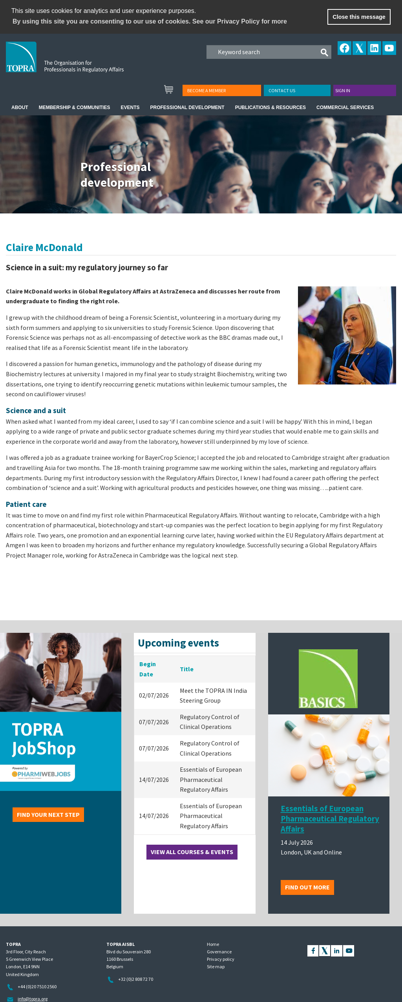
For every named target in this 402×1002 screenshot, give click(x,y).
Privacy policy (220, 959)
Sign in (342, 90)
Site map (216, 966)
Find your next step (48, 814)
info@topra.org (33, 999)
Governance (219, 952)
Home (213, 944)
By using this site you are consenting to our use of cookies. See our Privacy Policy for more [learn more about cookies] (150, 21)
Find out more (307, 887)
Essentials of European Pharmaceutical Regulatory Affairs (330, 818)
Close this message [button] (359, 17)
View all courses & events (192, 852)
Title (187, 669)
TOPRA (81, 63)
